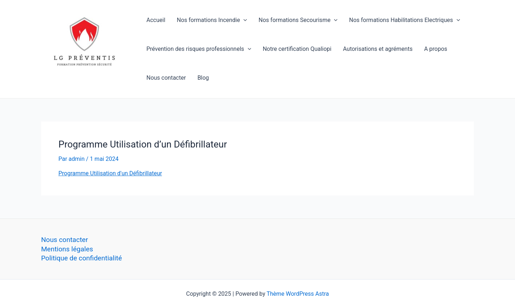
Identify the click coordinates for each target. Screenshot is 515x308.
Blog (203, 77)
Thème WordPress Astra (298, 293)
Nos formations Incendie (212, 20)
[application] (243, 20)
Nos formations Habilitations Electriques (404, 20)
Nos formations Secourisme (298, 20)
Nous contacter (166, 77)
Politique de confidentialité (81, 258)
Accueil (155, 20)
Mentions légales (67, 249)
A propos (435, 48)
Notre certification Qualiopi (297, 48)
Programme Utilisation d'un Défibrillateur (110, 173)
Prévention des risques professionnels (198, 49)
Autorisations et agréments (378, 48)
